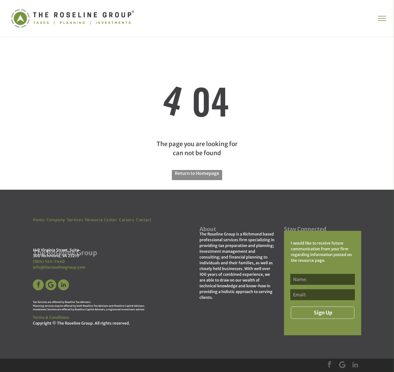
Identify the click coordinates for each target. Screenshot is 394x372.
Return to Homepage (197, 173)
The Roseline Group (75, 323)
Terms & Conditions (51, 317)
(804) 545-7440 (49, 261)
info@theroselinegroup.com (59, 267)
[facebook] (38, 285)
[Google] (50, 285)
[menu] (382, 18)
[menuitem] (40, 220)
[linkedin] (63, 285)
